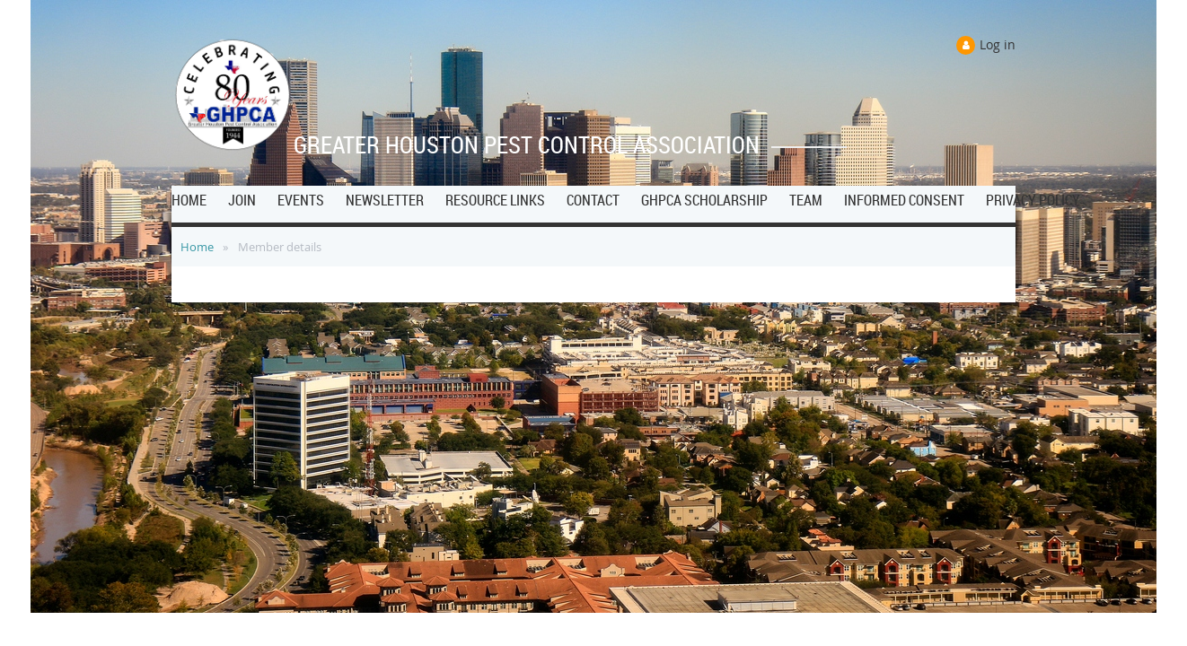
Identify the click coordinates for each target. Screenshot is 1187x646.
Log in (998, 44)
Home (197, 247)
